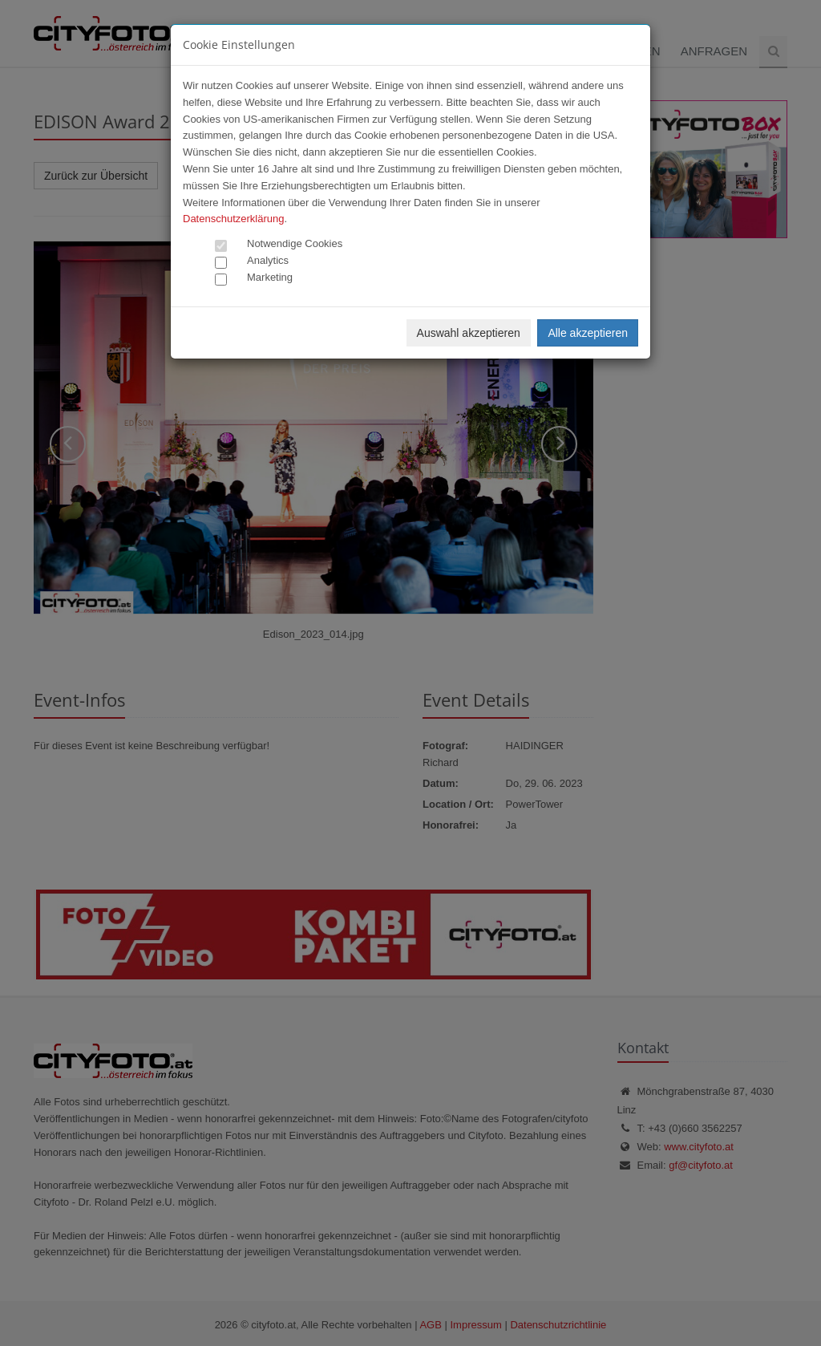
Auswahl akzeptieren (468, 332)
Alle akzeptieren (588, 332)
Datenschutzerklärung (233, 219)
